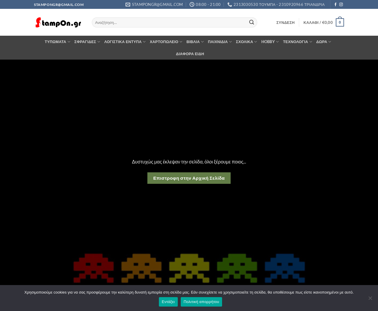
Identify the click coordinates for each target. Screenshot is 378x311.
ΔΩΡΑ (323, 42)
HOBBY (270, 42)
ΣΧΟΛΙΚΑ (246, 42)
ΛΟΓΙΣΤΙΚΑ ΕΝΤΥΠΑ (125, 42)
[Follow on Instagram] (341, 5)
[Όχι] (370, 300)
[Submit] (252, 22)
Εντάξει (168, 301)
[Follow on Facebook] (335, 5)
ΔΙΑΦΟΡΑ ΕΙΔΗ (190, 53)
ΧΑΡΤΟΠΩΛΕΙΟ (166, 42)
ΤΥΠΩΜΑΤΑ (57, 42)
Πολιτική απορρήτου (201, 301)
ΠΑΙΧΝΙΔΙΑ (220, 42)
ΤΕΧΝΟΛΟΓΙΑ (297, 42)
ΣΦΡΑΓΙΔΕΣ (87, 42)
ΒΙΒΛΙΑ (195, 42)
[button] (285, 22)
